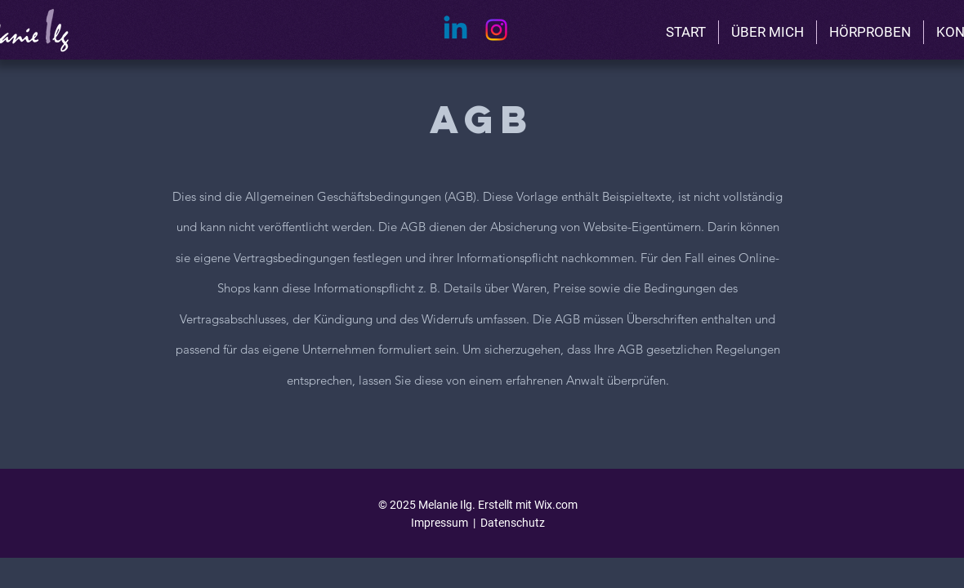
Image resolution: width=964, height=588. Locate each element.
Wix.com (556, 504)
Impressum (439, 522)
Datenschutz (512, 522)
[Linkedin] (455, 30)
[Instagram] (496, 30)
